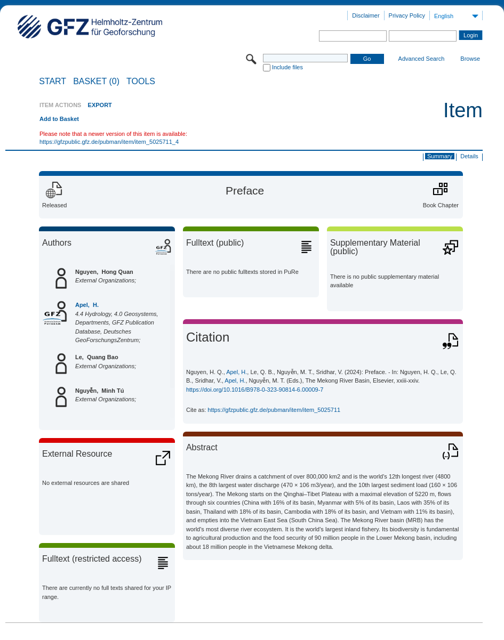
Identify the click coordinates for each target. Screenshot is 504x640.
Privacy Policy (407, 15)
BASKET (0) (96, 81)
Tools (140, 81)
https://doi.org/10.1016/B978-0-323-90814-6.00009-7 (254, 389)
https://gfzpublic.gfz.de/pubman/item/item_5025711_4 (109, 142)
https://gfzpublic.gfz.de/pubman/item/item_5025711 (273, 410)
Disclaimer (365, 15)
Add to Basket (59, 119)
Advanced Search (421, 58)
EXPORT (100, 105)
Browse (470, 58)
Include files (287, 67)
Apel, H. (87, 305)
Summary (439, 156)
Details (469, 156)
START (52, 81)
